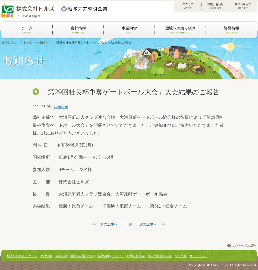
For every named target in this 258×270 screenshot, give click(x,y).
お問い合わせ (136, 255)
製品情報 (103, 255)
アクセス (118, 255)
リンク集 (181, 255)
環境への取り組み (82, 255)
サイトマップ (198, 255)
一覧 (128, 224)
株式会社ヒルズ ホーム (16, 42)
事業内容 (61, 255)
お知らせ (43, 42)
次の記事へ (148, 224)
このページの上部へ (244, 245)
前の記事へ (109, 224)
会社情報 (46, 255)
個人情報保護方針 (160, 255)
